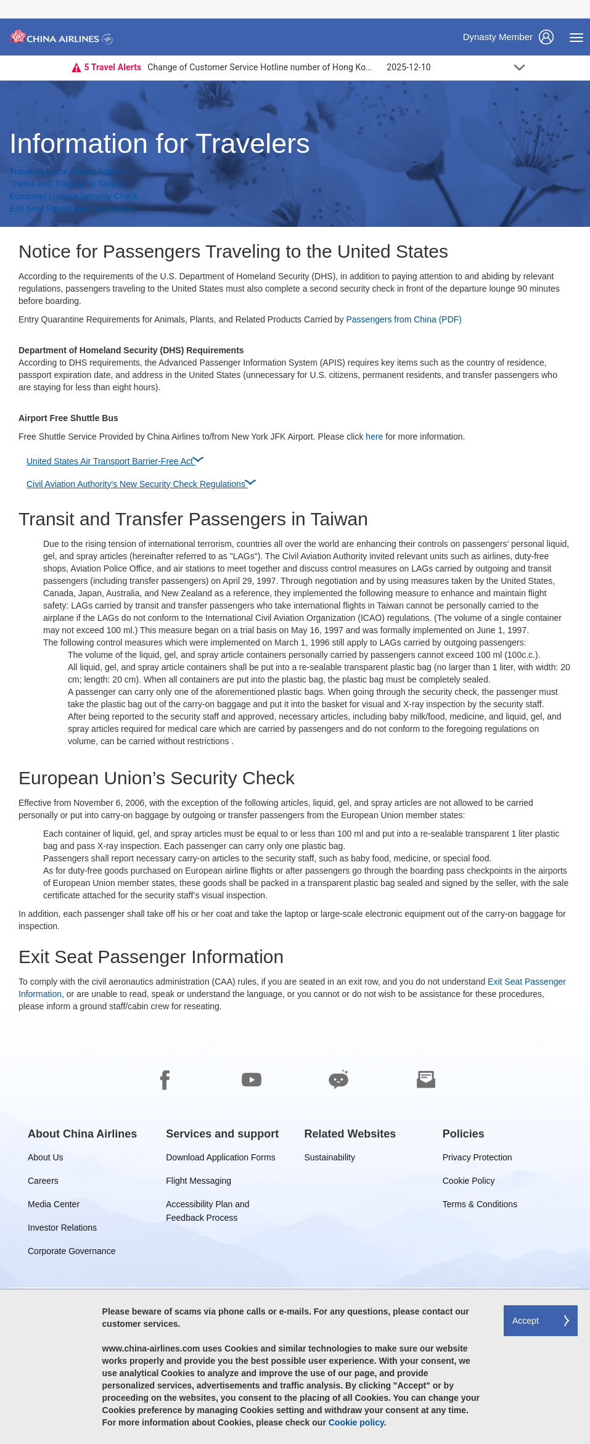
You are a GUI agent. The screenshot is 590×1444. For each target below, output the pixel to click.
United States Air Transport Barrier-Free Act (114, 459)
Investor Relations (62, 1229)
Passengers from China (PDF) (404, 319)
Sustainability (330, 1159)
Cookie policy (356, 1422)
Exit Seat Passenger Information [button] (71, 208)
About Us (46, 1159)
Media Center (54, 1206)
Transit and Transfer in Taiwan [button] (67, 184)
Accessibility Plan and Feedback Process (207, 1206)
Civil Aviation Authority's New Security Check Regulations (141, 482)
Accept (525, 1321)
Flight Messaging (198, 1182)
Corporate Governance (71, 1253)
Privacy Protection (477, 1159)
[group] (82, 1134)
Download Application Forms (220, 1159)
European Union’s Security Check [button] (73, 196)
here (374, 436)
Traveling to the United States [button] (66, 171)
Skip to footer (9, 0)
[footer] (295, 1228)
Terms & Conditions (480, 1206)
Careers (43, 1182)
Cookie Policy (469, 1182)
